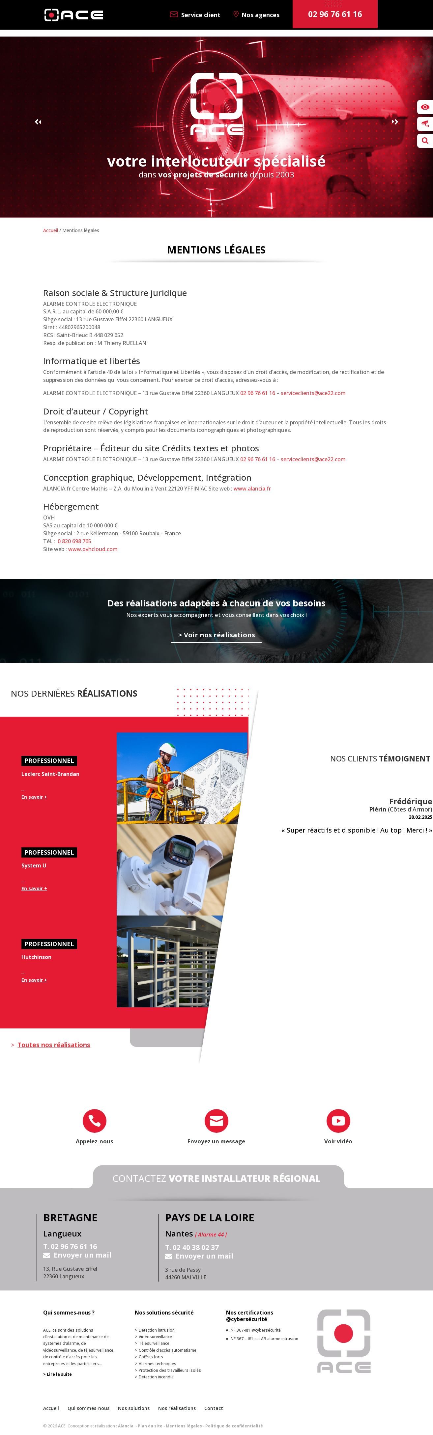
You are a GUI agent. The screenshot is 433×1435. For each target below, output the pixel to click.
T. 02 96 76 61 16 (70, 1247)
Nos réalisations (177, 1408)
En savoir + (34, 797)
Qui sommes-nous (88, 1408)
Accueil (50, 230)
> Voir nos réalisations (216, 634)
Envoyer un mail (82, 1255)
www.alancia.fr (252, 488)
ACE (62, 1426)
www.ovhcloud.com (93, 549)
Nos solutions (134, 1408)
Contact (213, 1408)
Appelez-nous (94, 1141)
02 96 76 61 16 (257, 393)
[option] (356, 815)
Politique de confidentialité (234, 1426)
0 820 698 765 (74, 541)
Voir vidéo (338, 1141)
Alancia (125, 1426)
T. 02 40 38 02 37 (192, 1248)
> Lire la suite (57, 1374)
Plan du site (150, 1426)
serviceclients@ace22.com (313, 393)
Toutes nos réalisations (53, 1045)
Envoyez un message (216, 1141)
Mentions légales (184, 1426)
